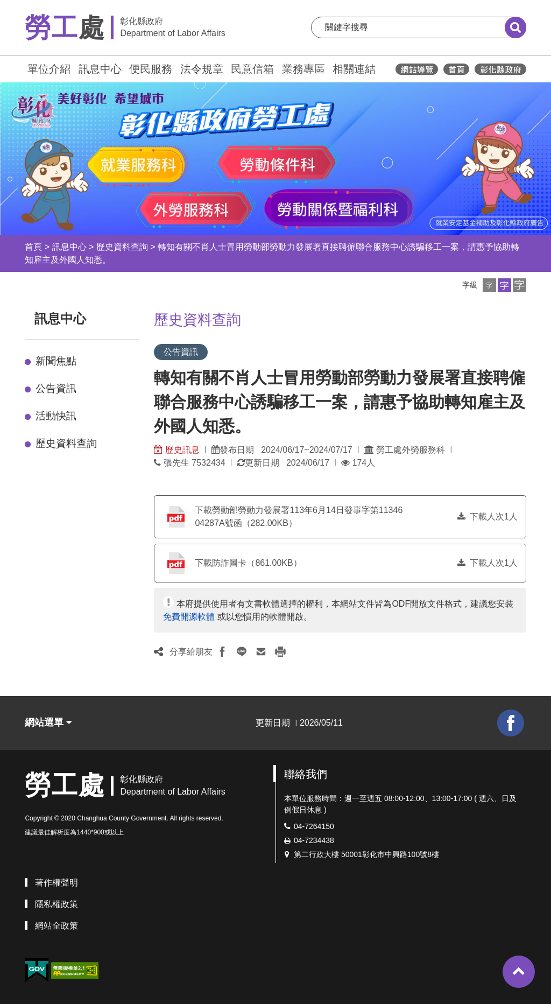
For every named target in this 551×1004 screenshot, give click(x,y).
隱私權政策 (56, 904)
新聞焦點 (56, 361)
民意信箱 (252, 69)
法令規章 (201, 69)
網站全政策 (56, 925)
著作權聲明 (56, 882)
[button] (489, 285)
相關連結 (354, 69)
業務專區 (303, 69)
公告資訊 (56, 388)
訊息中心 (100, 69)
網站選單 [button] (48, 722)
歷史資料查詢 (122, 246)
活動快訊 (56, 416)
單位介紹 (48, 69)
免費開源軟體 (189, 616)
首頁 (33, 246)
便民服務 (150, 69)
